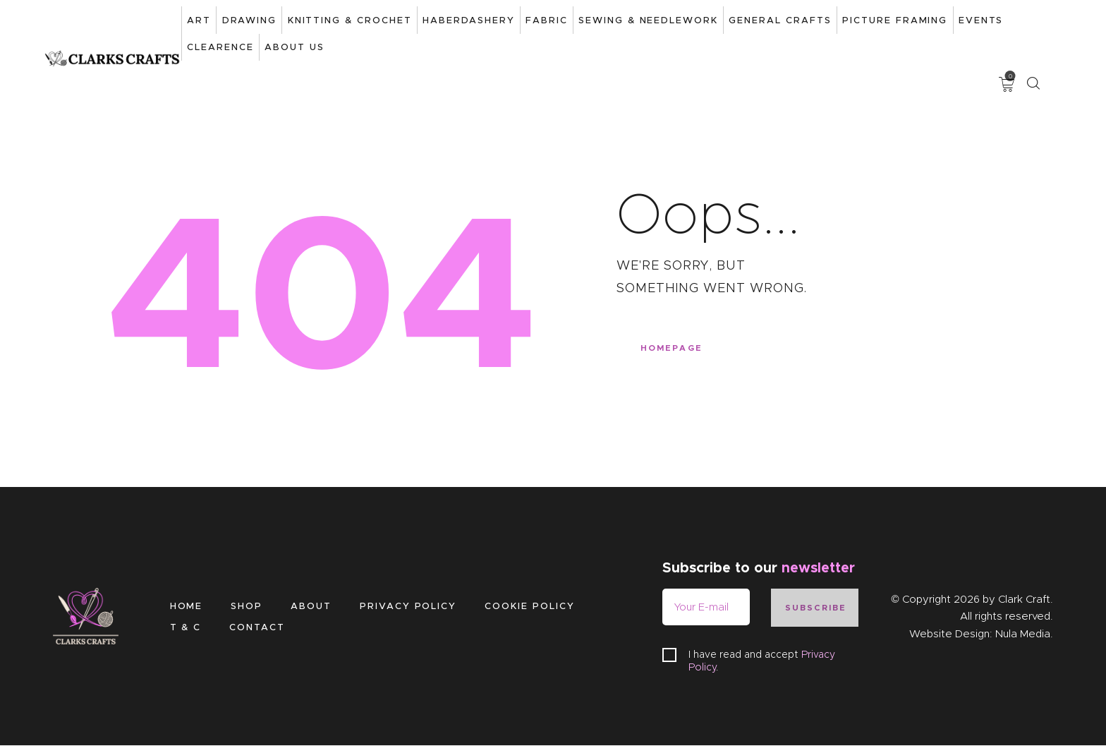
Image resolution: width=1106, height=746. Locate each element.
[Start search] (1033, 22)
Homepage (677, 353)
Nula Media (1022, 633)
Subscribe (818, 608)
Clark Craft (1024, 599)
